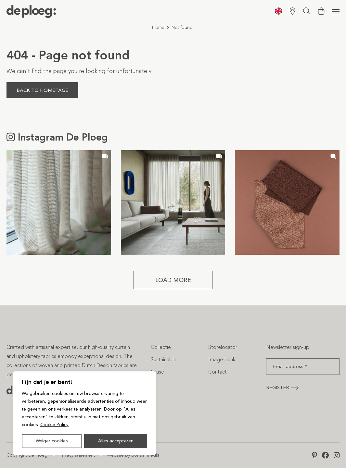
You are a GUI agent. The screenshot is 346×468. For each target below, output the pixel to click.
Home (158, 27)
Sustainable (163, 359)
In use (157, 372)
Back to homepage (42, 90)
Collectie (161, 347)
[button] (58, 202)
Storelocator (222, 347)
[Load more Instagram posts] (173, 280)
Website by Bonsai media (133, 455)
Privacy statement (77, 455)
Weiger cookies (52, 441)
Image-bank (221, 359)
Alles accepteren (116, 441)
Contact (217, 372)
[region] (84, 413)
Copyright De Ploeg (26, 455)
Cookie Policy (54, 424)
